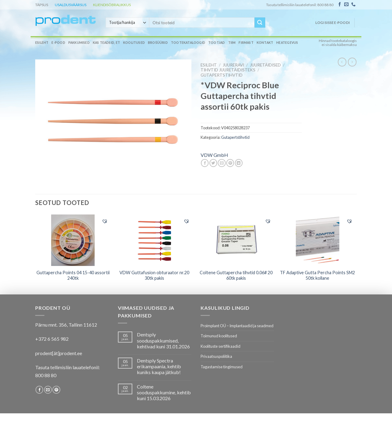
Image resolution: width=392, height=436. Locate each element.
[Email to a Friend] (221, 163)
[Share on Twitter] (213, 163)
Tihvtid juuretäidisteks (228, 69)
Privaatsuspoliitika (216, 356)
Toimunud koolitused (219, 335)
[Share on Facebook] (205, 163)
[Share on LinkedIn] (239, 163)
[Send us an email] (346, 4)
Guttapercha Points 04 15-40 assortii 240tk (73, 275)
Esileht (41, 42)
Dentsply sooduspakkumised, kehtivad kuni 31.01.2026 (163, 340)
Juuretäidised (265, 65)
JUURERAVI (233, 65)
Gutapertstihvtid (222, 75)
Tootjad (216, 42)
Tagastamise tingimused (222, 366)
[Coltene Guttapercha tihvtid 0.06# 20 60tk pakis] (236, 240)
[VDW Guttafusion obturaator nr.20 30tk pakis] (154, 240)
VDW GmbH (214, 155)
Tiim (232, 42)
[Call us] (353, 4)
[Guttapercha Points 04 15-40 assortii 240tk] (73, 240)
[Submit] (259, 22)
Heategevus (287, 42)
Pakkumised (79, 42)
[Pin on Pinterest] (230, 163)
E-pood (58, 42)
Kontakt (265, 42)
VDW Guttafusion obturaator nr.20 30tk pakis (154, 275)
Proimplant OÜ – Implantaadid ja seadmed (237, 325)
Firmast (246, 42)
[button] (104, 221)
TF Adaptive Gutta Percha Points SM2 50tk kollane (317, 275)
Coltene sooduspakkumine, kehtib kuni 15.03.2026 (164, 392)
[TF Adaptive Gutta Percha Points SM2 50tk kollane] (318, 240)
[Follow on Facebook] (339, 4)
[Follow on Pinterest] (56, 390)
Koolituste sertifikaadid (220, 346)
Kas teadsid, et (106, 42)
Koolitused (134, 42)
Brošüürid (158, 42)
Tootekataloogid (188, 42)
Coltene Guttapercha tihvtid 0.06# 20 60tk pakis (236, 275)
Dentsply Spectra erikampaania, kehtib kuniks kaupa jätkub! (159, 366)
